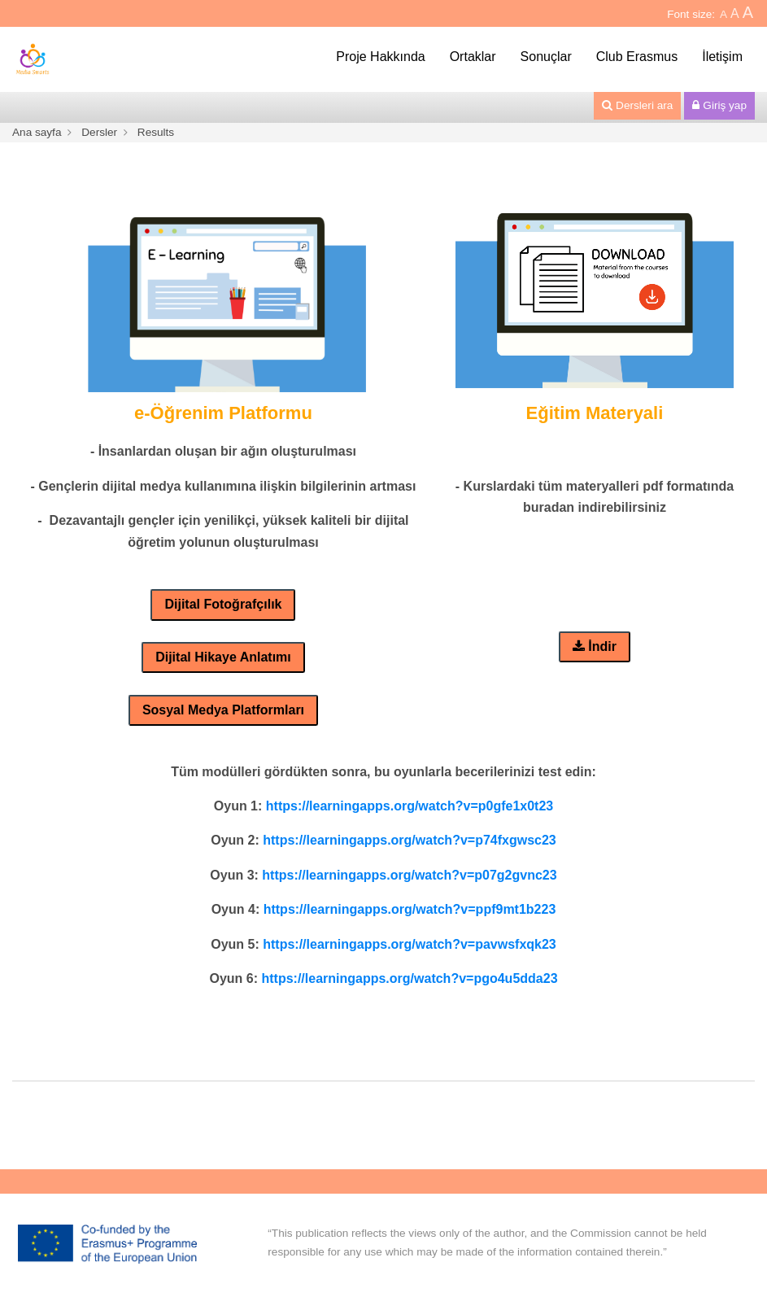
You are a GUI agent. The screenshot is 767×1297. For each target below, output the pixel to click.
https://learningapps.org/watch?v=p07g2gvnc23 (409, 875)
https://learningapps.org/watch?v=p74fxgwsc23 (409, 840)
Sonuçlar (546, 56)
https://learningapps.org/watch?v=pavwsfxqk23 (409, 944)
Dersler (99, 132)
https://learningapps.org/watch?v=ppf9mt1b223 (410, 909)
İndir (595, 646)
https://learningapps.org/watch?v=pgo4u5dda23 (409, 978)
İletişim (722, 56)
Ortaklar (473, 56)
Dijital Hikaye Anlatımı (223, 657)
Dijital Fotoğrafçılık (222, 604)
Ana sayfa (36, 132)
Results (155, 132)
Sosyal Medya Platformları (223, 710)
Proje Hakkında (380, 56)
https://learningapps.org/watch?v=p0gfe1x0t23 (409, 806)
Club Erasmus (637, 56)
